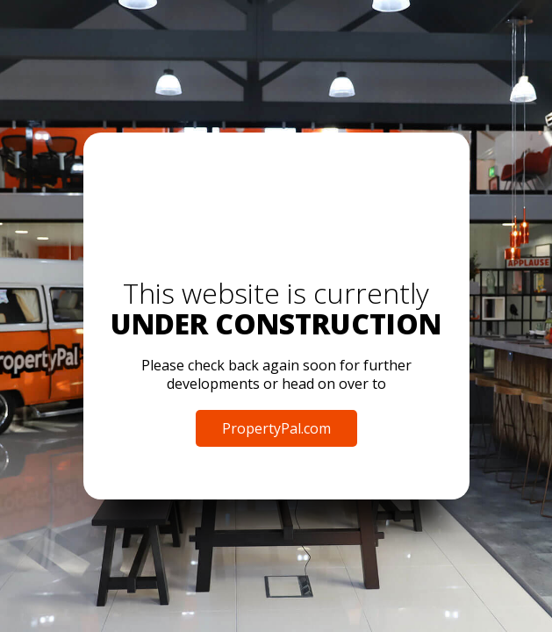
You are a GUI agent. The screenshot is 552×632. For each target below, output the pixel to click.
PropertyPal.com (276, 428)
